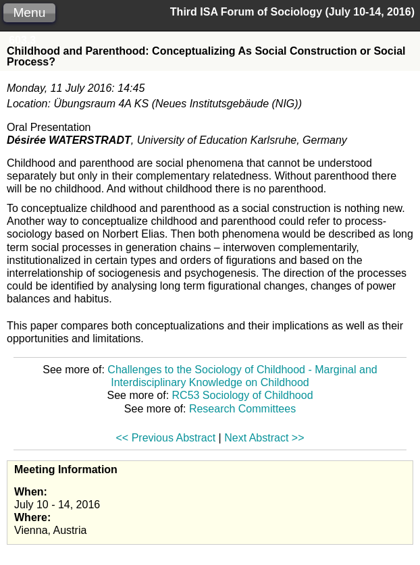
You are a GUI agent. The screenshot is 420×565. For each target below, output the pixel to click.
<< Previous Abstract (166, 437)
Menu (29, 12)
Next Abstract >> (264, 437)
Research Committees (242, 408)
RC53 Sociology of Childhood (242, 395)
